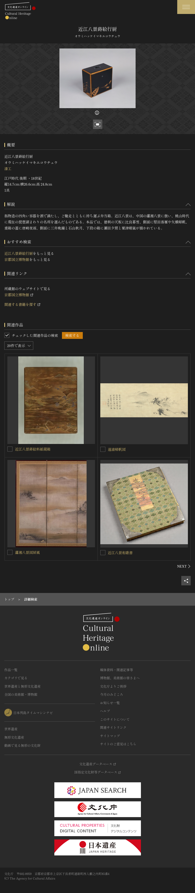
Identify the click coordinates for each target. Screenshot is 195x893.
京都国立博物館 (16, 259)
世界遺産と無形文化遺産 (22, 686)
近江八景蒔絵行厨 (18, 253)
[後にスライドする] (184, 566)
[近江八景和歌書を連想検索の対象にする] (102, 552)
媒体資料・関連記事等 (116, 669)
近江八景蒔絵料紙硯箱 (33, 449)
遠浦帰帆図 (117, 449)
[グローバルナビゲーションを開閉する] (186, 7)
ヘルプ (105, 710)
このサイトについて (115, 719)
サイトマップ (110, 735)
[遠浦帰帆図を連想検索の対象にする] (102, 449)
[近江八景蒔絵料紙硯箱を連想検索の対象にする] (9, 449)
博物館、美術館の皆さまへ (120, 677)
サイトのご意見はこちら (118, 743)
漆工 (7, 168)
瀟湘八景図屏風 (27, 552)
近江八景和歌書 (120, 552)
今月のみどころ (111, 694)
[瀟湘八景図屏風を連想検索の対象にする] (9, 552)
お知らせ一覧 (110, 702)
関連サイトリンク (113, 727)
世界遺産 (11, 728)
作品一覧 (11, 669)
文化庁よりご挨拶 (113, 686)
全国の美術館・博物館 (20, 694)
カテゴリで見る (15, 677)
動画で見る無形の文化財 (22, 745)
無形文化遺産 (14, 737)
